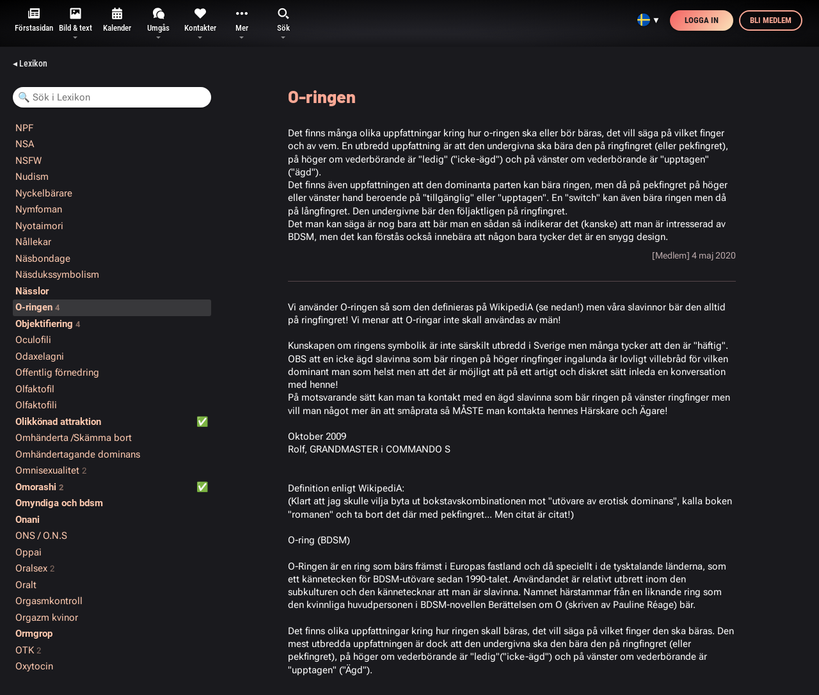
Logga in (702, 20)
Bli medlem (770, 20)
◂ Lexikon (30, 63)
